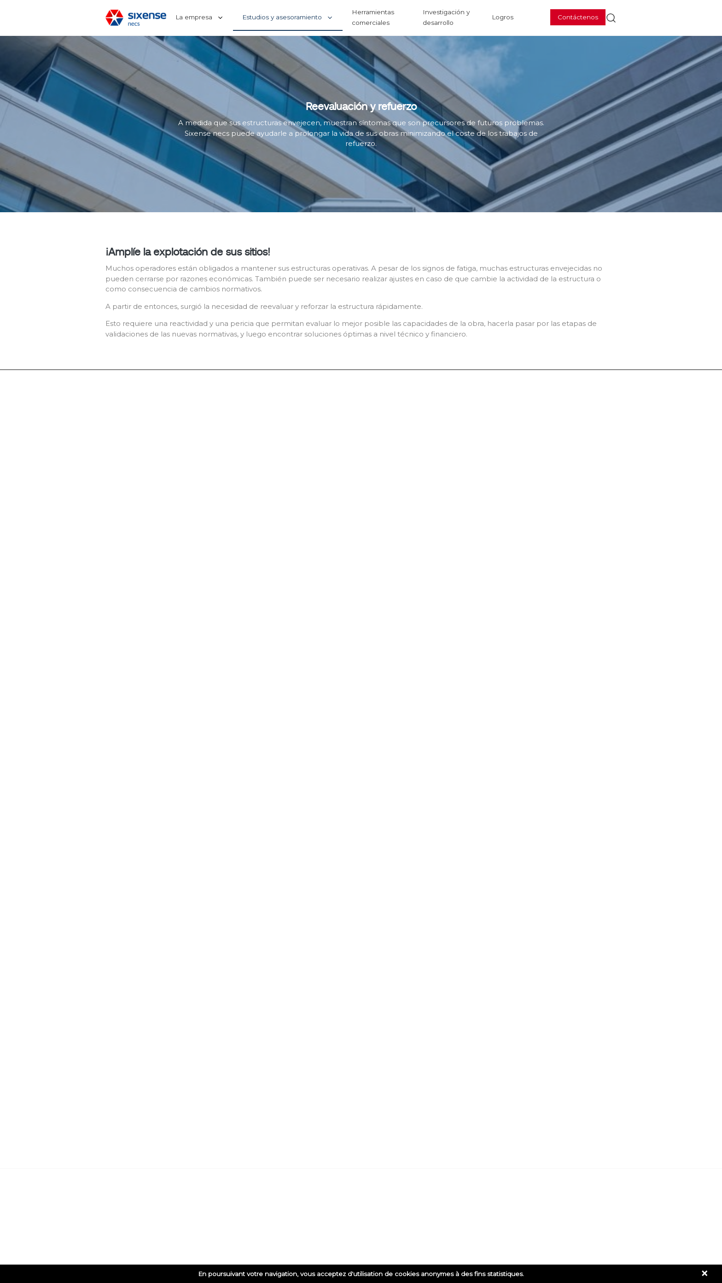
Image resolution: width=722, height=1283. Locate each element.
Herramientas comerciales (373, 17)
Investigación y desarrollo (446, 17)
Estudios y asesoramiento (282, 17)
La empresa (193, 17)
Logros (502, 17)
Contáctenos (578, 17)
